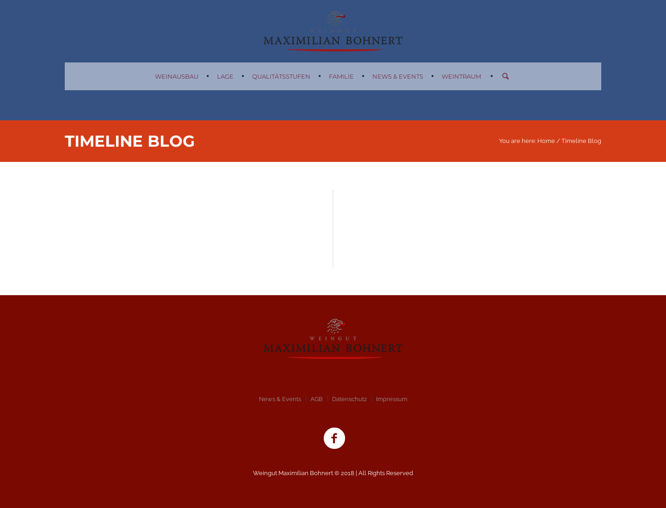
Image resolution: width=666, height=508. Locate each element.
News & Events (280, 399)
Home (546, 140)
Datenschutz (349, 399)
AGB (316, 399)
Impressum (391, 399)
